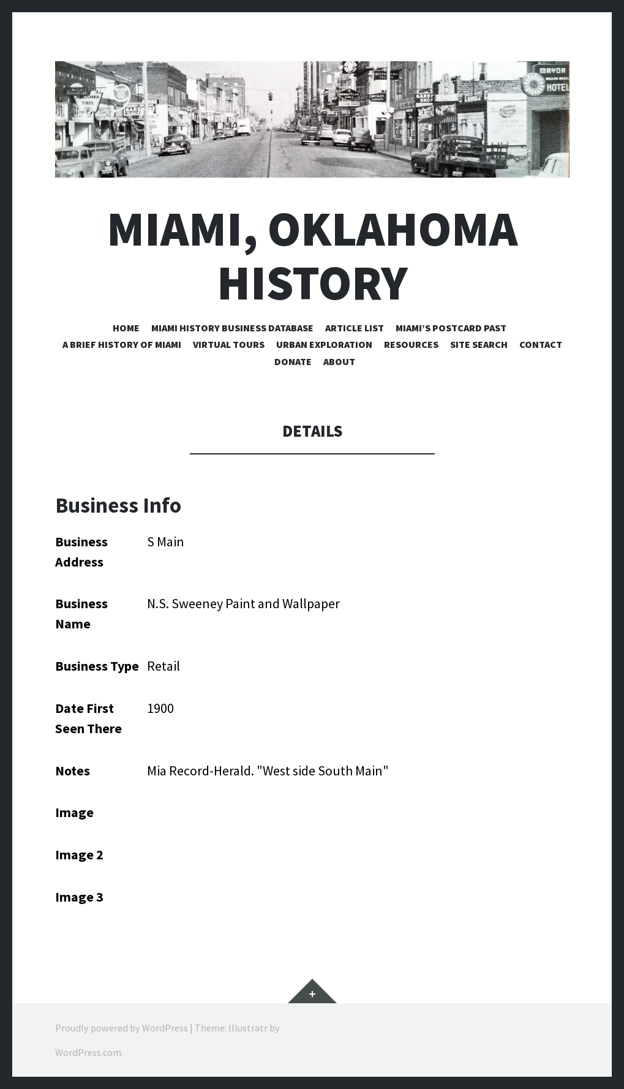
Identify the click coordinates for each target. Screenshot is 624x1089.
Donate (293, 361)
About (339, 361)
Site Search (479, 344)
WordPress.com (88, 1052)
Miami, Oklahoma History (312, 255)
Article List (354, 328)
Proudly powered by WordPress (121, 1028)
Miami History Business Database (232, 328)
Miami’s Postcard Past (451, 328)
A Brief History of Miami (121, 344)
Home (126, 328)
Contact (540, 344)
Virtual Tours (229, 344)
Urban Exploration (324, 344)
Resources (411, 344)
